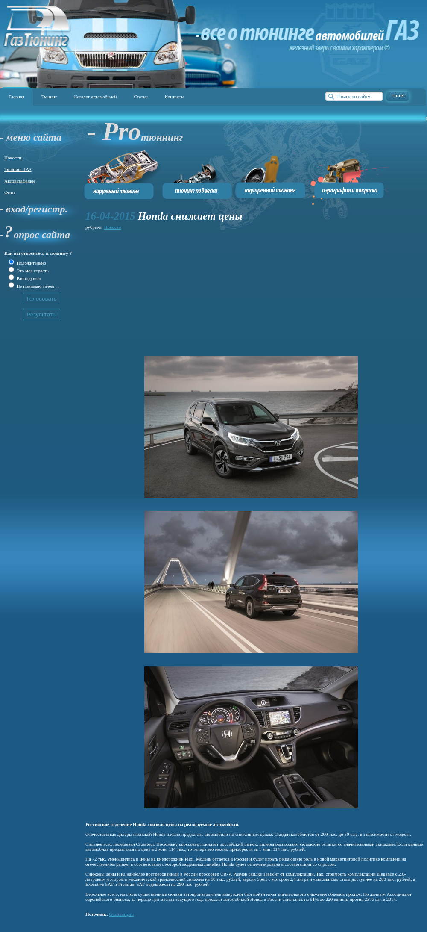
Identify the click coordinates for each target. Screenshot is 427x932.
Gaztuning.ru (121, 914)
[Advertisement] (206, 291)
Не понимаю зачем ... (36, 286)
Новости (12, 157)
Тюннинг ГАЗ (18, 169)
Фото (9, 192)
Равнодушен (28, 278)
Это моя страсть (32, 270)
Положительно (30, 262)
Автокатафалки (19, 180)
